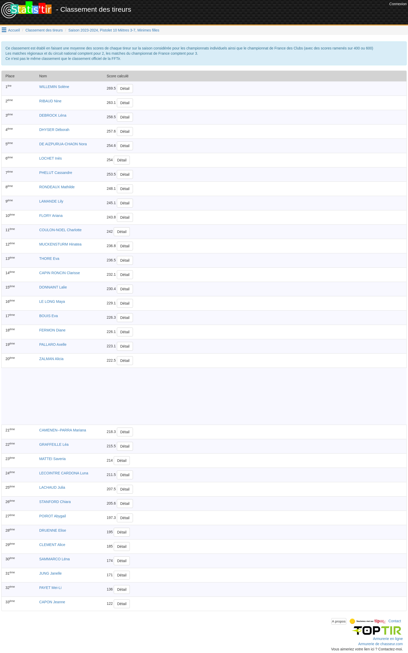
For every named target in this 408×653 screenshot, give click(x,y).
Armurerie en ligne (388, 639)
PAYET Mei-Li (50, 588)
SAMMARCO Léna (54, 559)
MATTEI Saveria (52, 459)
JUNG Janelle (50, 573)
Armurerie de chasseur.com (380, 644)
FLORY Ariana (51, 216)
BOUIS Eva (48, 316)
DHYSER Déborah (54, 130)
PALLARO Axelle (53, 344)
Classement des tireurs (44, 30)
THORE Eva (49, 258)
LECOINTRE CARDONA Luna (63, 473)
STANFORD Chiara (55, 502)
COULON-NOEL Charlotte (60, 230)
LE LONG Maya (52, 301)
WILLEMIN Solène (54, 87)
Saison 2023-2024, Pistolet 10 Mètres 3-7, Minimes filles (113, 30)
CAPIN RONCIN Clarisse (59, 273)
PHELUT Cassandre (55, 173)
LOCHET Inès (50, 158)
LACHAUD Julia (52, 487)
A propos (339, 621)
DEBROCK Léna (52, 115)
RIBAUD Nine (50, 101)
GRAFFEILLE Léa (54, 444)
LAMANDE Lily (51, 201)
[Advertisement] (293, 13)
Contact (394, 621)
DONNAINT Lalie (53, 287)
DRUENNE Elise (52, 530)
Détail (125, 88)
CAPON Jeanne (52, 602)
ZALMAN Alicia (51, 359)
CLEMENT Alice (52, 545)
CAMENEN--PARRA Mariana (62, 430)
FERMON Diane (52, 330)
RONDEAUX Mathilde (57, 187)
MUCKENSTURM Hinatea (60, 244)
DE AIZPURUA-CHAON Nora (63, 144)
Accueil (14, 30)
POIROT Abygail (52, 516)
